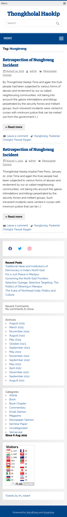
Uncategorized (18, 428)
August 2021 (16, 380)
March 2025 (16, 327)
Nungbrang (41, 136)
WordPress (32, 512)
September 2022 (19, 360)
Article (13, 395)
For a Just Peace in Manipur (22, 274)
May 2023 (15, 351)
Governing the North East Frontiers (26, 278)
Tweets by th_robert (17, 495)
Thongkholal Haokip (33, 14)
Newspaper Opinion (21, 419)
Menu (4, 3)
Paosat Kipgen (22, 139)
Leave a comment (17, 136)
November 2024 (19, 331)
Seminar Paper (18, 424)
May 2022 (15, 364)
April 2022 (15, 368)
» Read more (13, 127)
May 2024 (15, 339)
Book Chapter (17, 403)
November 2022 (19, 356)
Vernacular (16, 432)
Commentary (17, 407)
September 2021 (19, 376)
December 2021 (19, 372)
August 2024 (17, 335)
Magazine (15, 415)
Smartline (49, 512)
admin (33, 71)
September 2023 (19, 347)
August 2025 (17, 323)
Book (12, 399)
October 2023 (17, 343)
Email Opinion (17, 411)
